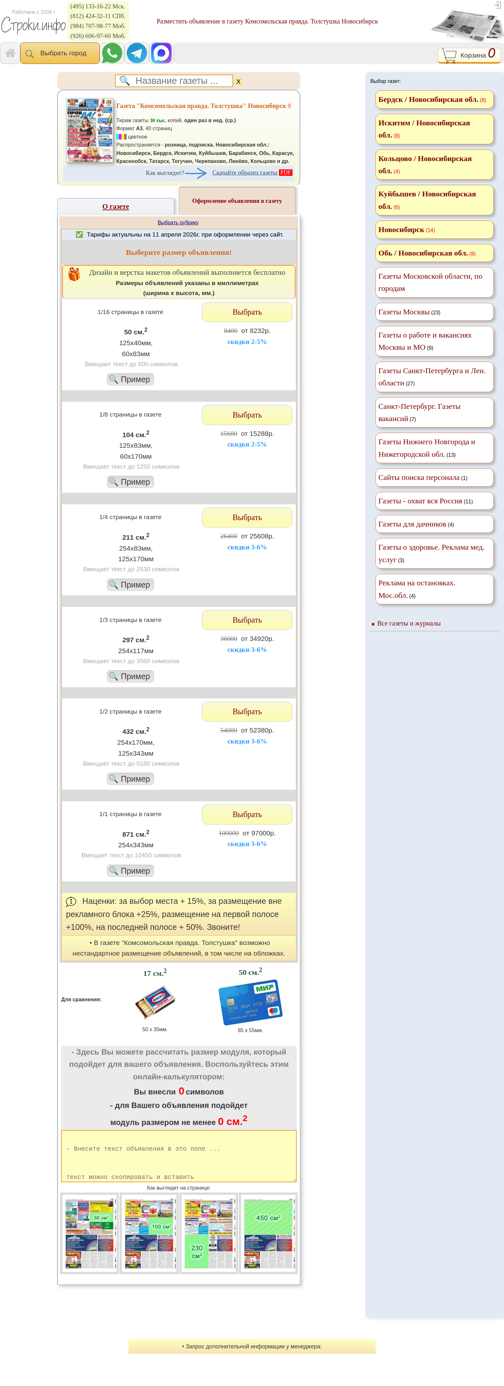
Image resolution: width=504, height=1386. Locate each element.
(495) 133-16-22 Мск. (97, 6)
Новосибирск (401, 229)
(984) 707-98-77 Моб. (98, 25)
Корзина (469, 56)
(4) (416, 524)
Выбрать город (59, 54)
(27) (431, 376)
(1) (422, 477)
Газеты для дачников (412, 524)
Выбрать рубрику (178, 222)
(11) (425, 501)
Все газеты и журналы (409, 623)
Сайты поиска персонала (419, 477)
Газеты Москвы (404, 312)
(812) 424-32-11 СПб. (98, 16)
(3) (431, 553)
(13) (426, 447)
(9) (425, 341)
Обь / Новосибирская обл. (423, 253)
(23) (409, 312)
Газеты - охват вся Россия (420, 501)
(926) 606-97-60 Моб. (98, 35)
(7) (419, 412)
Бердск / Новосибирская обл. (428, 99)
